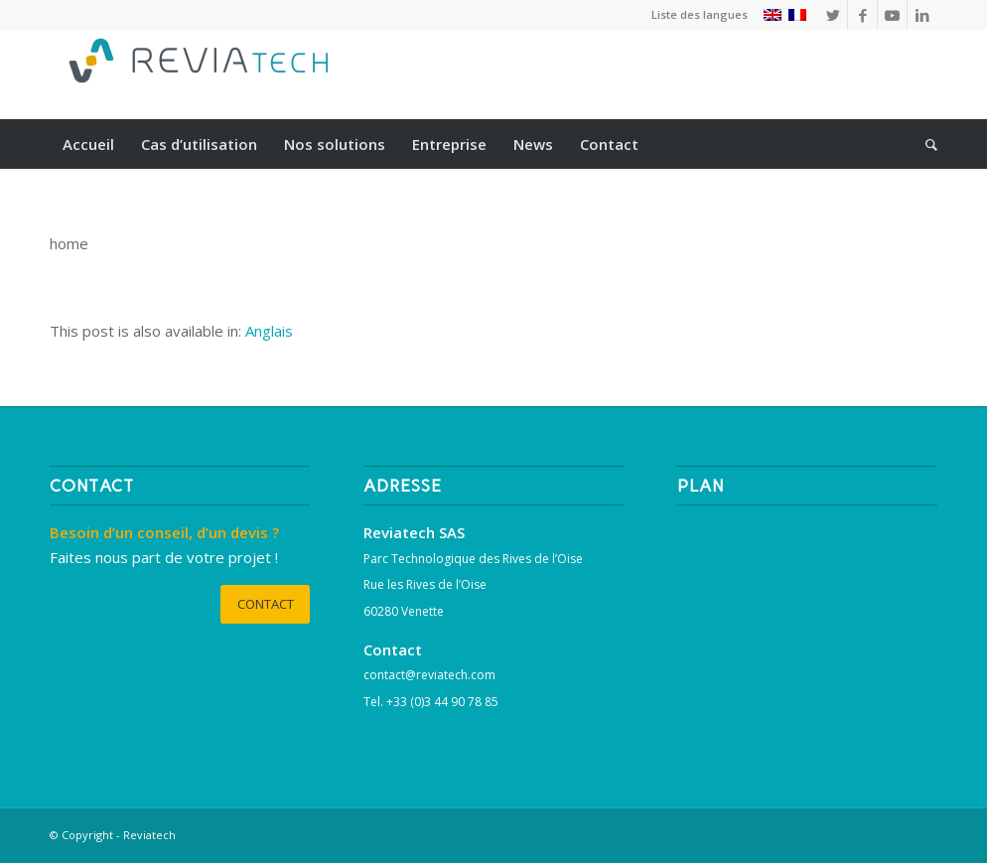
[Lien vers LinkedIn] (922, 15)
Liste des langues (699, 14)
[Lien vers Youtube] (892, 15)
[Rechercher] (925, 144)
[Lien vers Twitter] (832, 15)
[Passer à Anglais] (269, 331)
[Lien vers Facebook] (862, 15)
